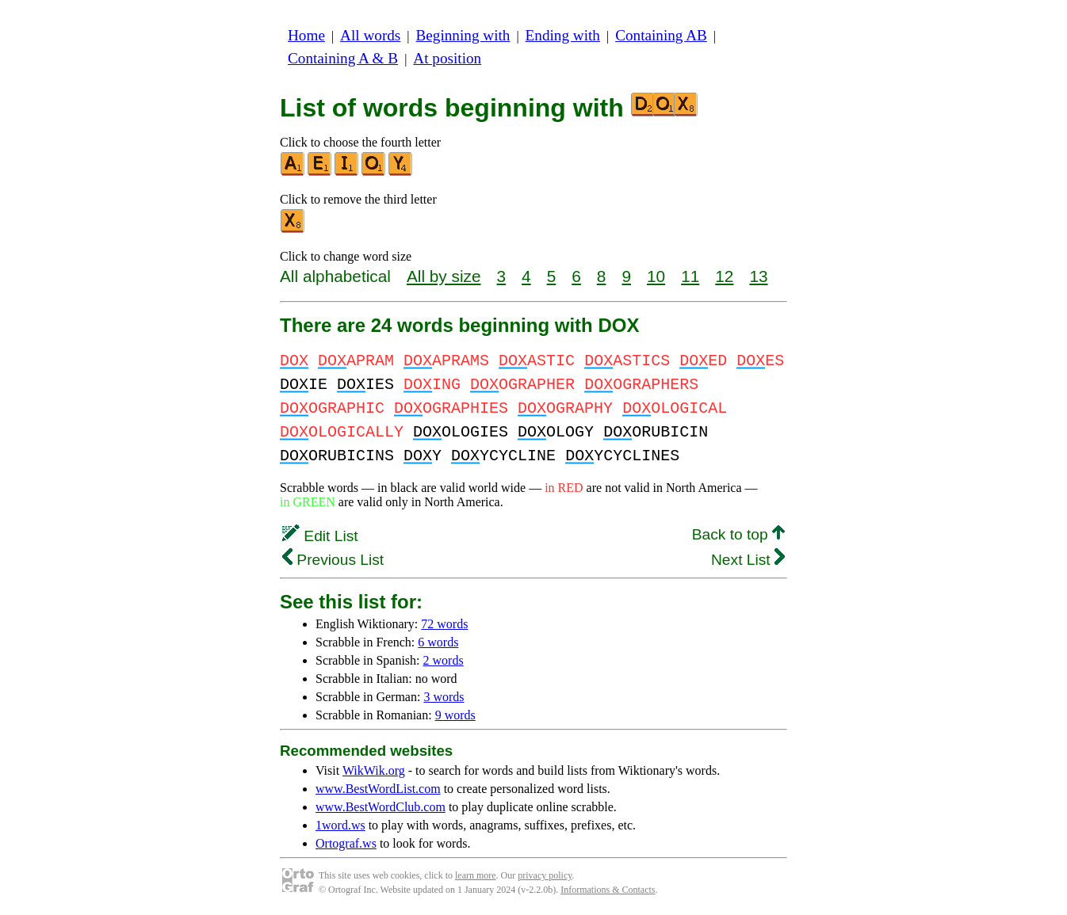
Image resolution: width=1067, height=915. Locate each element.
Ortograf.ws (346, 843)
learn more (475, 875)
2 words (443, 660)
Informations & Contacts (607, 889)
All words (370, 35)
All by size (444, 276)
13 (758, 276)
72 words (444, 624)
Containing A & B (343, 58)
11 (690, 276)
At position (447, 58)
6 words (438, 642)
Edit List (320, 536)
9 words (455, 715)
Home (306, 35)
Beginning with (463, 35)
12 (724, 276)
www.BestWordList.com (378, 788)
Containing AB (661, 35)
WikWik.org (373, 770)
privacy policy (545, 875)
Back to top (738, 534)
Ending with (563, 35)
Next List (748, 559)
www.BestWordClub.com (381, 807)
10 (656, 276)
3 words (443, 696)
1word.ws (340, 825)
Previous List (333, 559)
